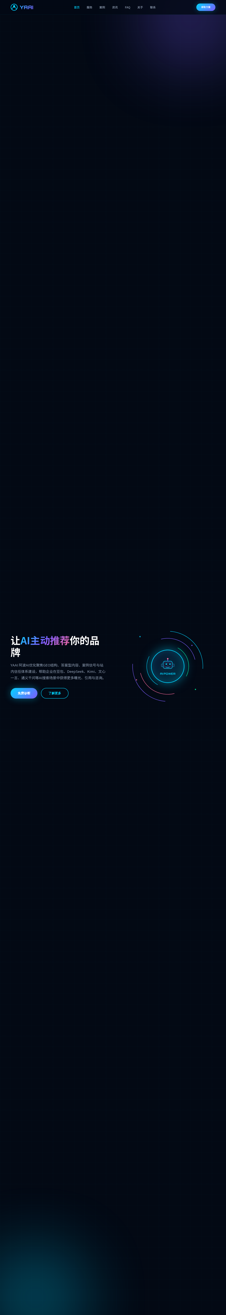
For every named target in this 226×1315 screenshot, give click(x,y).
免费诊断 (24, 693)
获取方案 (205, 7)
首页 (77, 7)
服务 (89, 7)
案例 (102, 7)
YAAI (22, 7)
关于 (140, 7)
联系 (153, 7)
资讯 (115, 7)
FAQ (127, 7)
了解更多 (54, 693)
